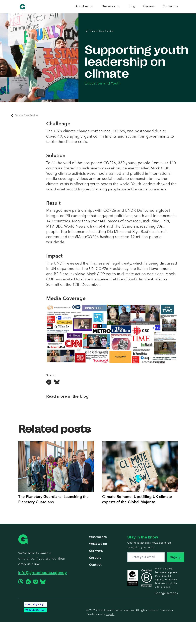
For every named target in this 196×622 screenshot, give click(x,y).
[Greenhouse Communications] (22, 7)
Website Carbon (35, 610)
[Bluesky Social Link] (57, 382)
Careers (95, 557)
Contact (95, 564)
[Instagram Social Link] (35, 581)
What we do (98, 543)
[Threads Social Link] (21, 581)
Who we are (98, 536)
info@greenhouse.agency (42, 572)
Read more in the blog (67, 397)
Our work (96, 550)
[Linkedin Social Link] (49, 382)
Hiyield (110, 614)
